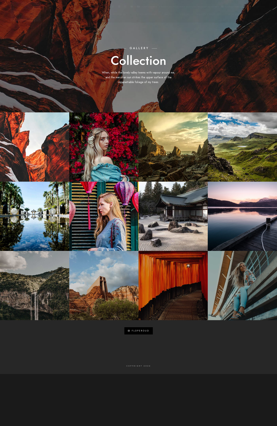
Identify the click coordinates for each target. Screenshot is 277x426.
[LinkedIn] (119, 7)
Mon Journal (237, 14)
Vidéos (184, 14)
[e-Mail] (132, 7)
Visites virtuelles (209, 14)
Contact (259, 14)
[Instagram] (125, 7)
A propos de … (119, 14)
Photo (168, 14)
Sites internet (147, 14)
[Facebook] (113, 7)
